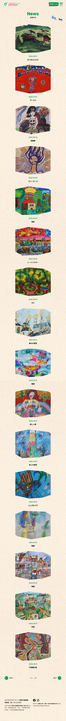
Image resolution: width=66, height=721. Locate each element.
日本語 (51, 4)
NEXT (57, 678)
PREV (9, 678)
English (56, 4)
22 (35, 678)
